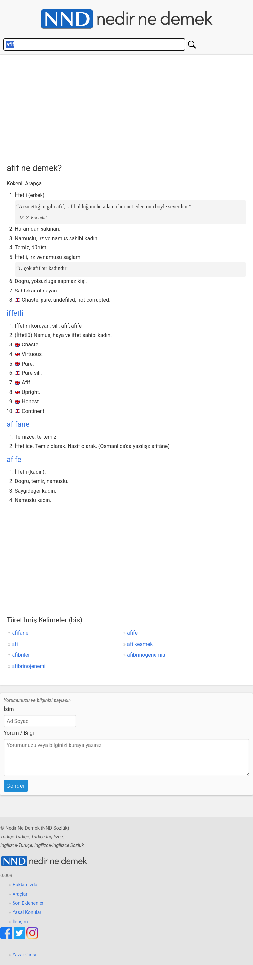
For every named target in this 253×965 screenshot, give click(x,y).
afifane (18, 424)
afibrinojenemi (29, 666)
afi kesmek (140, 644)
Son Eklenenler (28, 903)
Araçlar (20, 894)
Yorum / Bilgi (19, 733)
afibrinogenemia (146, 655)
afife (14, 459)
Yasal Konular (27, 912)
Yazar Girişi (24, 955)
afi (15, 644)
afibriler (21, 655)
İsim (9, 709)
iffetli (15, 313)
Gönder (15, 786)
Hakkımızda (25, 885)
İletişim (20, 922)
